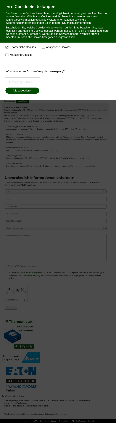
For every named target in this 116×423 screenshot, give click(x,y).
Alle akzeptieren (22, 90)
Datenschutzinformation (76, 22)
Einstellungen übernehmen (24, 82)
